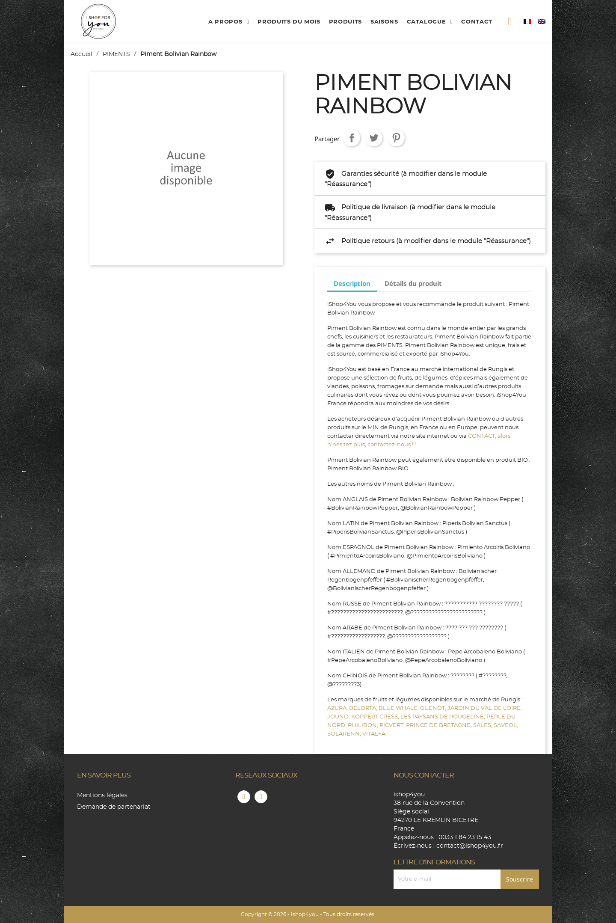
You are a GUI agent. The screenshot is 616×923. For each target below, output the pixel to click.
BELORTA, (364, 708)
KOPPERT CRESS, (375, 717)
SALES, (483, 725)
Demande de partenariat (114, 807)
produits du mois (289, 22)
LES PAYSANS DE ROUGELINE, (443, 717)
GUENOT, (433, 708)
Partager (351, 137)
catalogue (427, 22)
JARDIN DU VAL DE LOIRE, (484, 708)
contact (476, 22)
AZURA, (338, 708)
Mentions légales (102, 795)
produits (345, 22)
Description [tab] (352, 283)
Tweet (373, 137)
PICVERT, (392, 725)
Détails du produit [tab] (413, 283)
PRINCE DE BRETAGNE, (439, 725)
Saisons (384, 22)
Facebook (243, 796)
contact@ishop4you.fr (469, 846)
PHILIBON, (363, 725)
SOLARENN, (344, 734)
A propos (226, 22)
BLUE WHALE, (399, 708)
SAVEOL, (506, 725)
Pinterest (396, 137)
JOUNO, (339, 717)
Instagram (261, 796)
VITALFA (373, 734)
